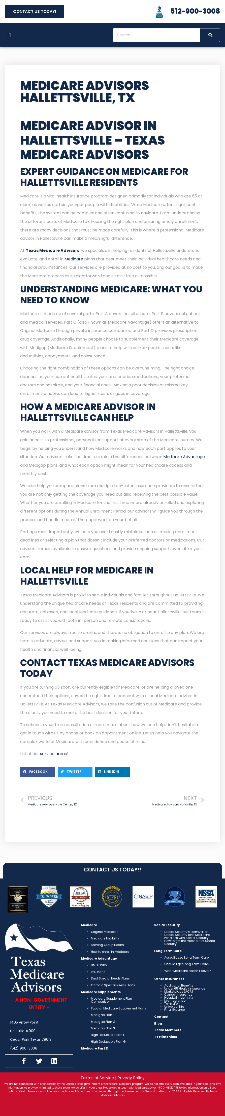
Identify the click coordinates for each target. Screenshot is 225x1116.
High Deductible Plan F (108, 1035)
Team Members (167, 1030)
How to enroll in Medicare (110, 952)
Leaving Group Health (107, 945)
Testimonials (165, 1037)
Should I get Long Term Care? (187, 964)
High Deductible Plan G (108, 1041)
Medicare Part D (94, 1048)
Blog (158, 1023)
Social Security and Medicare (187, 935)
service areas (53, 754)
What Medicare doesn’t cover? (187, 971)
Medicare (74, 259)
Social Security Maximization (186, 932)
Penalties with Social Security (186, 938)
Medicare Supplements (101, 992)
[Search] (210, 35)
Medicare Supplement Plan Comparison (111, 1000)
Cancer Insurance (178, 994)
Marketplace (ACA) (178, 991)
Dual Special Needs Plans (110, 978)
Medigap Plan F (102, 1015)
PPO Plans (98, 972)
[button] (9, 35)
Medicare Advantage (184, 457)
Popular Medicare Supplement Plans (118, 1008)
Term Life (171, 1003)
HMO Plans (99, 965)
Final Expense (174, 1009)
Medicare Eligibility (105, 938)
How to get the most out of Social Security (189, 942)
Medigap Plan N (103, 1028)
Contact (161, 1016)
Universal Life (174, 1006)
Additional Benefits (178, 985)
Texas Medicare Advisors (52, 250)
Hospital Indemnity (178, 997)
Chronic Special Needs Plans (113, 985)
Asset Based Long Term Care (186, 957)
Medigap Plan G (103, 1022)
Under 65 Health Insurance (184, 988)
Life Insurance (174, 1000)
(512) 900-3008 (23, 1048)
